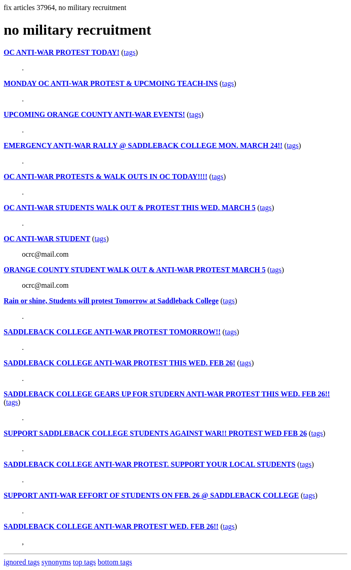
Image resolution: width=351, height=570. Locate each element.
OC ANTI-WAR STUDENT (47, 239)
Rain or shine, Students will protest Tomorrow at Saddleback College (111, 301)
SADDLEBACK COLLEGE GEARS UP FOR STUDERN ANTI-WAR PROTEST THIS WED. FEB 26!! (167, 394)
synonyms (56, 562)
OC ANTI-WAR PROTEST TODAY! (61, 52)
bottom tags (115, 562)
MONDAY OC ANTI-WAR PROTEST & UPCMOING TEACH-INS (111, 83)
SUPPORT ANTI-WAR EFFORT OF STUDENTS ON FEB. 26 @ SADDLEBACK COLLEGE (151, 495)
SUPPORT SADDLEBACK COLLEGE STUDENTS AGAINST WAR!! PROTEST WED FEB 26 (155, 433)
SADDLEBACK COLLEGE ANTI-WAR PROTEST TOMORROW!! (112, 332)
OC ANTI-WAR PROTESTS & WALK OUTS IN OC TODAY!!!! (105, 176)
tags (130, 52)
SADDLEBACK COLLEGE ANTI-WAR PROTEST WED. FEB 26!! (111, 526)
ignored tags (22, 562)
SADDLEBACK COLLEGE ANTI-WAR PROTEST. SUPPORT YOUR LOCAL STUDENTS (149, 464)
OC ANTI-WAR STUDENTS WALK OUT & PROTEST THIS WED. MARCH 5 (129, 207)
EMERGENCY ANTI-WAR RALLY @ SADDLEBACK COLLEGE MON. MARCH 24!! (143, 145)
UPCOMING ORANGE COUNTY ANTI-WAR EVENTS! (94, 114)
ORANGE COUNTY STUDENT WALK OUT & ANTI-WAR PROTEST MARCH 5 (135, 270)
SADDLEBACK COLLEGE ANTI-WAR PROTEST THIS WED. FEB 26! (119, 363)
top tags (84, 562)
